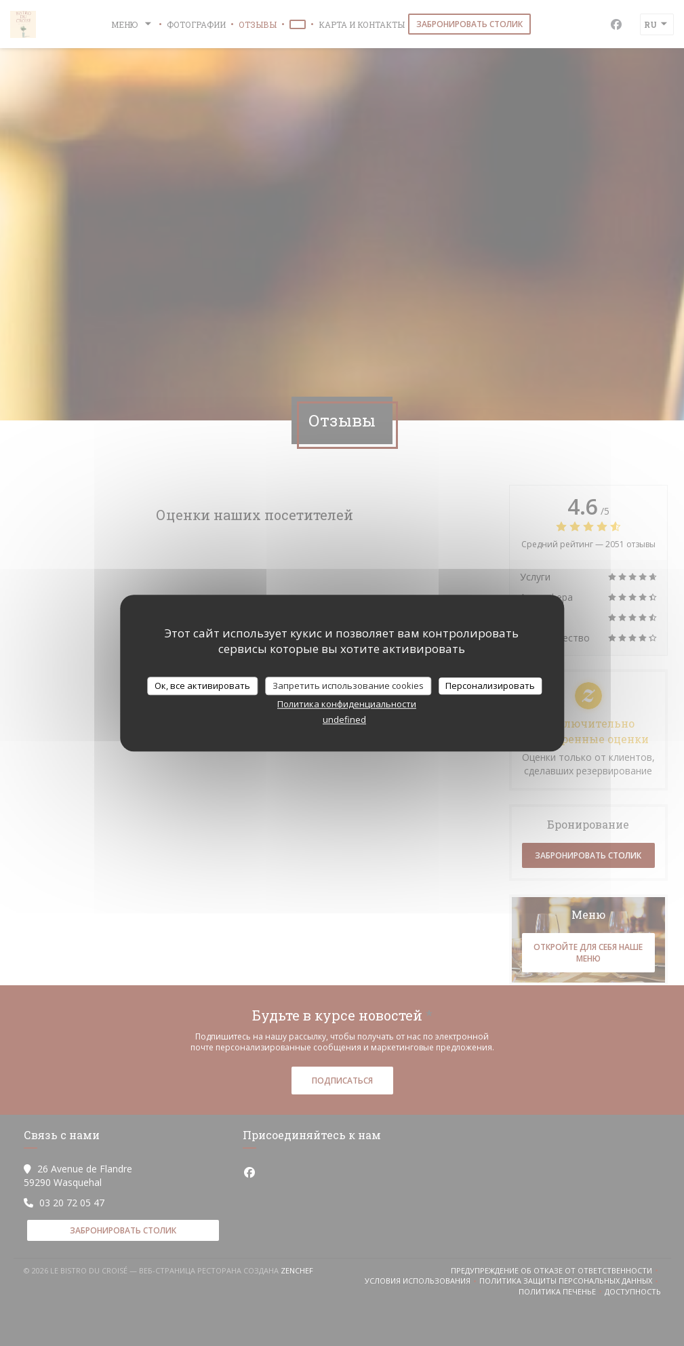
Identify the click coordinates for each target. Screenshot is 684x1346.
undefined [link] (344, 719)
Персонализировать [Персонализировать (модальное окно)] (490, 685)
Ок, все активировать (202, 685)
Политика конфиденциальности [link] (346, 704)
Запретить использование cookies (348, 685)
